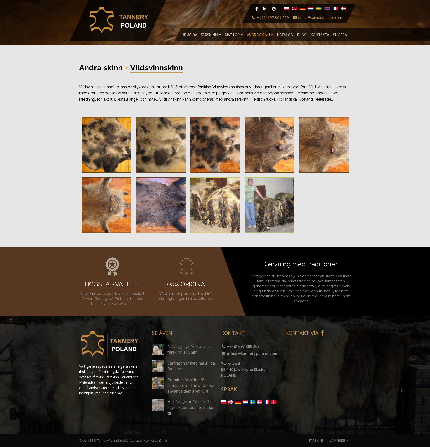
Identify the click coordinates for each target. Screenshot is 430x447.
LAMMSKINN (339, 440)
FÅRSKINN (316, 440)
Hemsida (189, 35)
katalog (285, 35)
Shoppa (340, 35)
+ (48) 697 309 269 (270, 17)
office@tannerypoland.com (317, 17)
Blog (302, 35)
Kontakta (320, 35)
